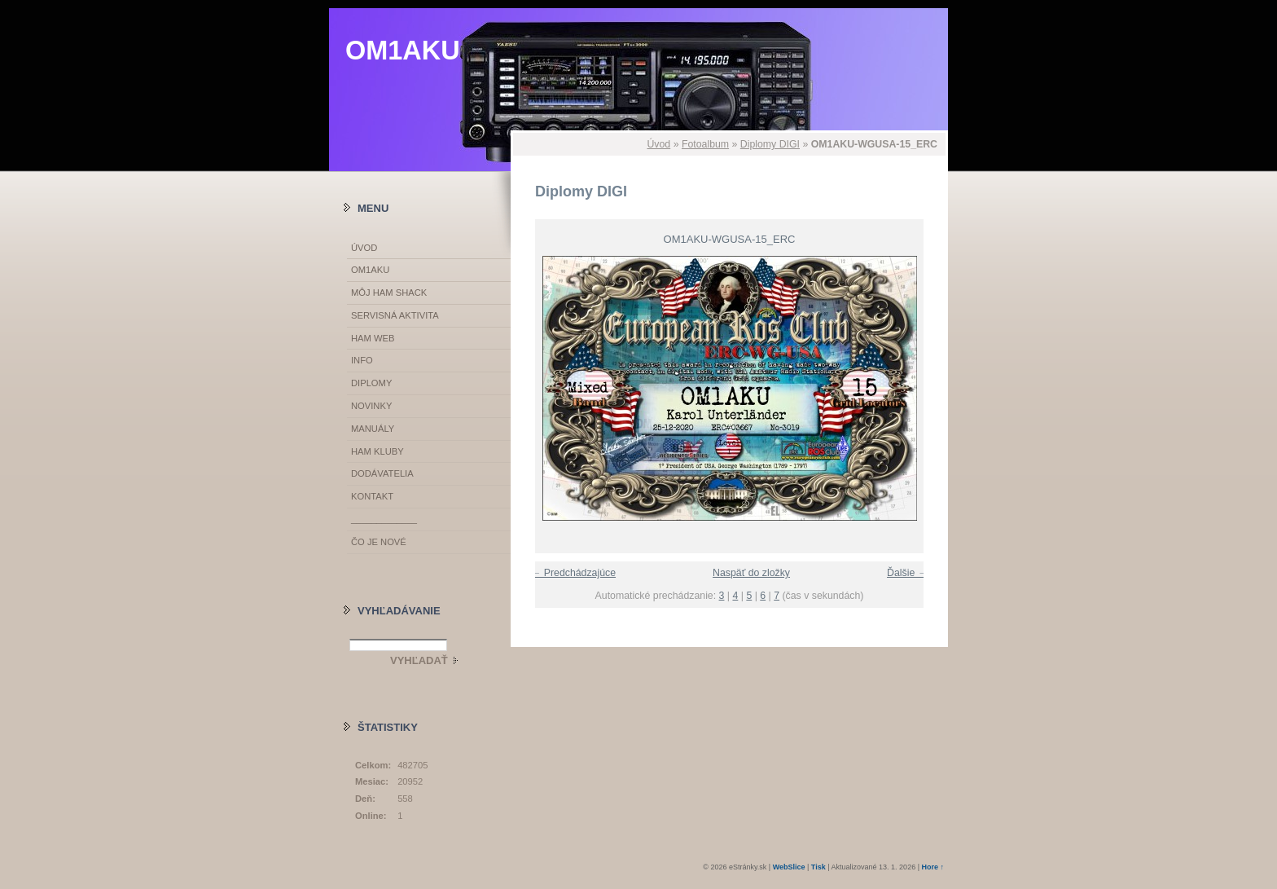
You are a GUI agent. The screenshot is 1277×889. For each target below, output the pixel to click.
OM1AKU (402, 50)
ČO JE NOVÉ (378, 542)
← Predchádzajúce (573, 573)
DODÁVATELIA (382, 473)
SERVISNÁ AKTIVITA (395, 315)
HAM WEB (372, 338)
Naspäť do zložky (751, 573)
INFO (362, 360)
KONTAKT (372, 496)
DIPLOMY (371, 383)
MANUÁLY (372, 428)
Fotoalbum (705, 144)
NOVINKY (371, 406)
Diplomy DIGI (770, 144)
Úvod (658, 144)
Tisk (818, 867)
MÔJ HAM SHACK (389, 292)
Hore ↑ (932, 867)
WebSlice (789, 867)
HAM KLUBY (377, 451)
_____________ (384, 519)
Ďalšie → (907, 573)
